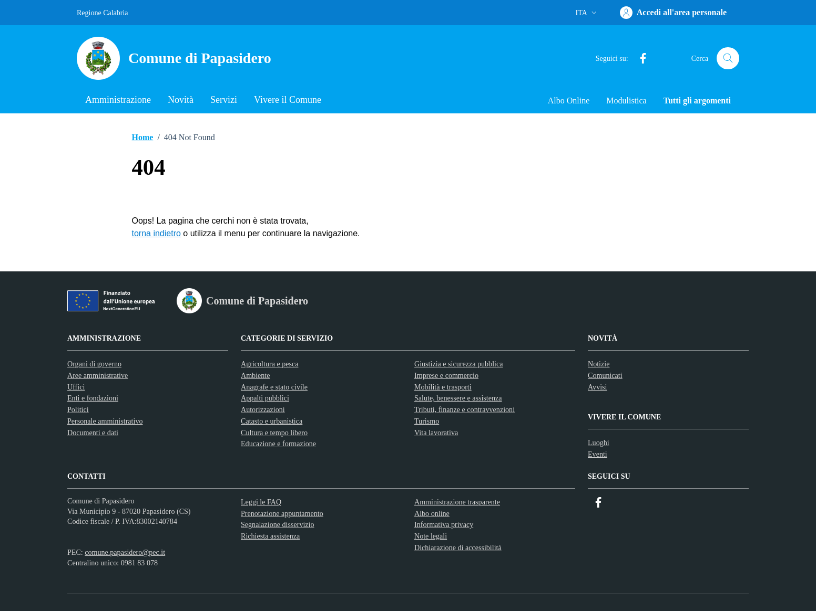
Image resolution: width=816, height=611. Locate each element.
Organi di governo (94, 364)
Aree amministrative (97, 375)
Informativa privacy (443, 524)
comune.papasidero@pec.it (125, 552)
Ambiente (255, 375)
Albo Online (569, 100)
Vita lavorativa (436, 432)
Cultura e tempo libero (274, 432)
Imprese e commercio (446, 375)
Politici (78, 409)
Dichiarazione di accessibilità (458, 547)
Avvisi (597, 387)
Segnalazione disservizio (277, 524)
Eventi (597, 454)
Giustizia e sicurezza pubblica (458, 364)
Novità (180, 99)
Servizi (223, 99)
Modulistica (626, 100)
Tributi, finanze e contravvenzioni (464, 409)
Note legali (430, 536)
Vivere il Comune (287, 99)
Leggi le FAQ (261, 502)
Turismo (426, 421)
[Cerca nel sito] (728, 58)
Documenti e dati (92, 432)
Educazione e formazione (278, 443)
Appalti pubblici (265, 398)
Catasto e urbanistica (271, 421)
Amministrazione (118, 99)
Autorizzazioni (263, 409)
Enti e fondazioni (92, 398)
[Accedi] (673, 12)
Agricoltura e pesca (269, 364)
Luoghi (598, 442)
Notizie (598, 364)
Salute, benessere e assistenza (458, 398)
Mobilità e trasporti (443, 387)
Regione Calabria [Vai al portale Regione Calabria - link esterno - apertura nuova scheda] (102, 13)
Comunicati (605, 375)
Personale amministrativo (105, 421)
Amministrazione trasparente (457, 502)
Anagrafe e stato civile (274, 387)
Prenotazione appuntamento (282, 513)
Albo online (432, 513)
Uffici (76, 387)
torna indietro (156, 233)
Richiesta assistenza (270, 536)
